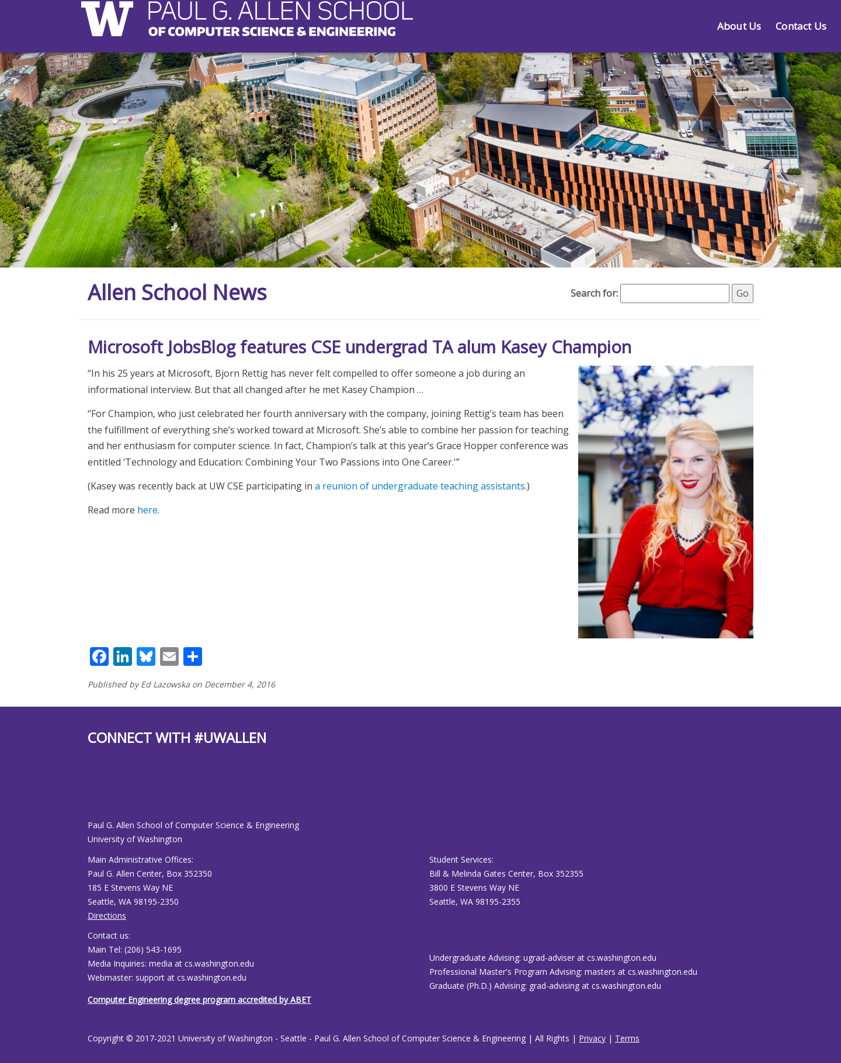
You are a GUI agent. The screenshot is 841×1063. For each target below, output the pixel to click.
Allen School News (177, 292)
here (147, 509)
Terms (627, 1038)
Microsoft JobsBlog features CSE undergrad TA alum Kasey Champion (359, 346)
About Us (739, 26)
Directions (107, 915)
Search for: (594, 293)
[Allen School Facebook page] (90, 791)
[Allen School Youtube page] (96, 791)
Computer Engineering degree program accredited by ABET (199, 999)
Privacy (592, 1038)
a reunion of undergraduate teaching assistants (420, 486)
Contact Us (801, 26)
